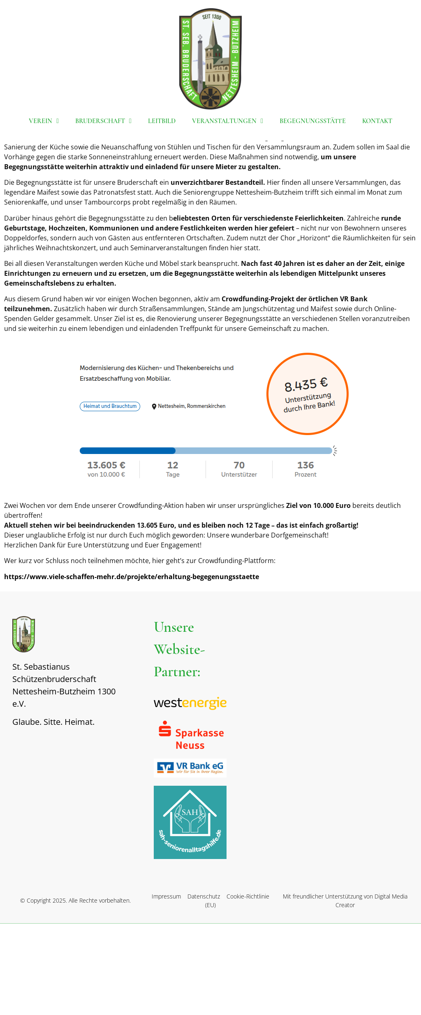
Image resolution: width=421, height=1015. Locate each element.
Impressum (166, 988)
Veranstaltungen (227, 121)
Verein (44, 121)
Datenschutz (203, 988)
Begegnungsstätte (313, 121)
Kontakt (377, 121)
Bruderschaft (103, 121)
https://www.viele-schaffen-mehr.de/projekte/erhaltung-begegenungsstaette (131, 667)
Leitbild (162, 121)
